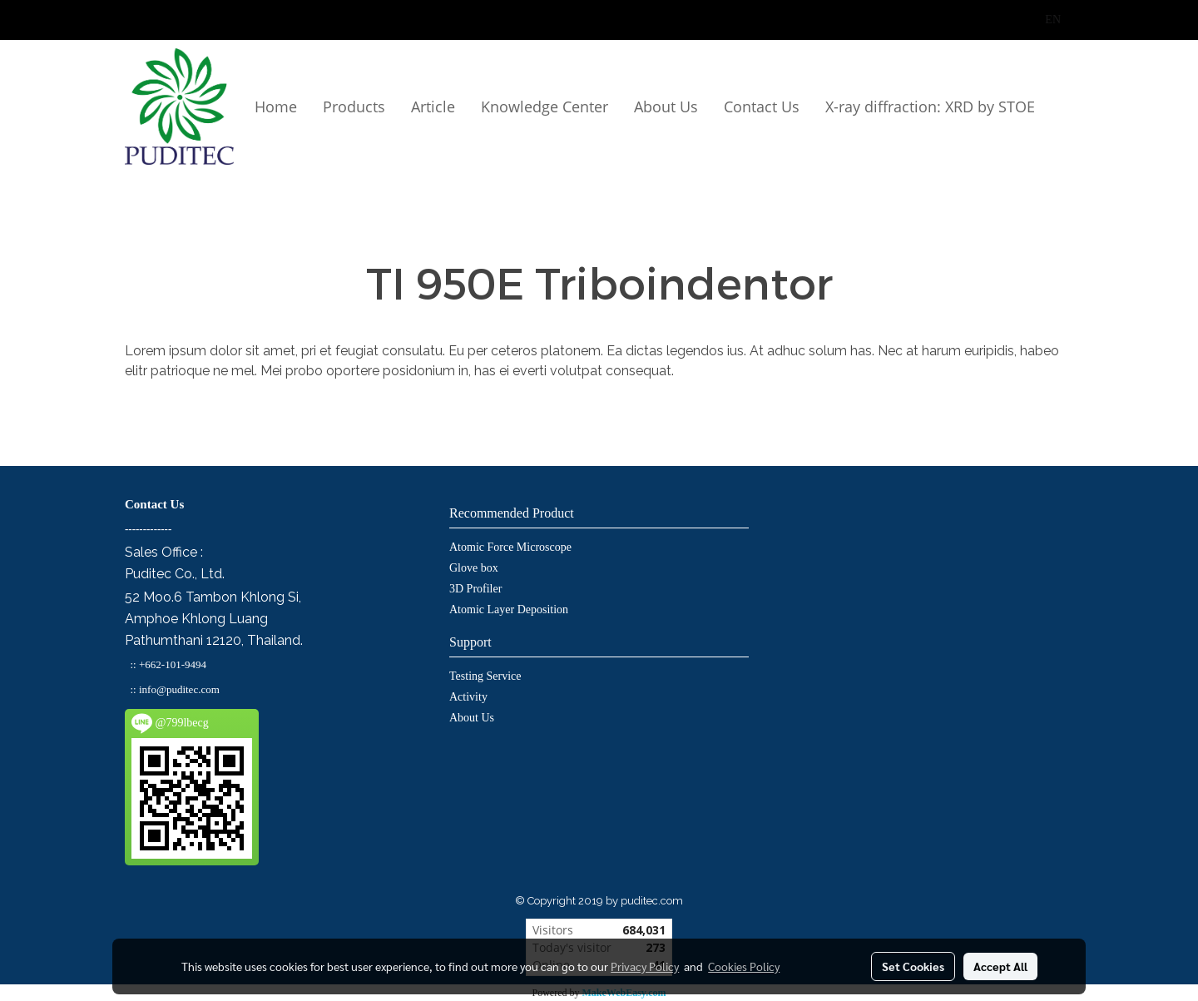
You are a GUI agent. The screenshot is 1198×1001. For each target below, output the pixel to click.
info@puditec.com (179, 689)
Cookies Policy (744, 966)
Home (276, 106)
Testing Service (485, 676)
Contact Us (761, 106)
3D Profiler (475, 588)
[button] (131, 179)
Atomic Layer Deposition (508, 609)
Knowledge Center (544, 106)
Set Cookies (913, 966)
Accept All (1000, 966)
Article (433, 106)
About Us (666, 106)
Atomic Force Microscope (510, 547)
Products (354, 106)
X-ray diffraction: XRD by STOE (930, 106)
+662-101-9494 (172, 664)
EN (1044, 19)
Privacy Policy (645, 966)
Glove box (473, 568)
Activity (468, 697)
